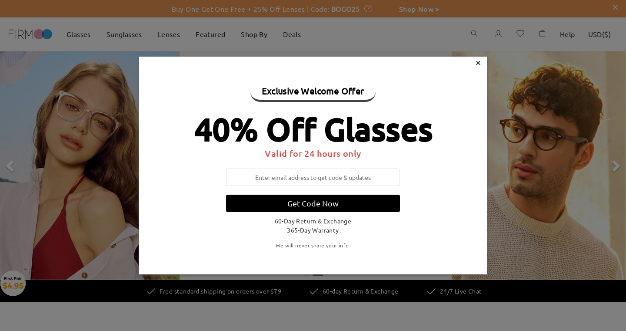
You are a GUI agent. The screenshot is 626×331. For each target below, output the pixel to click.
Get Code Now (313, 203)
